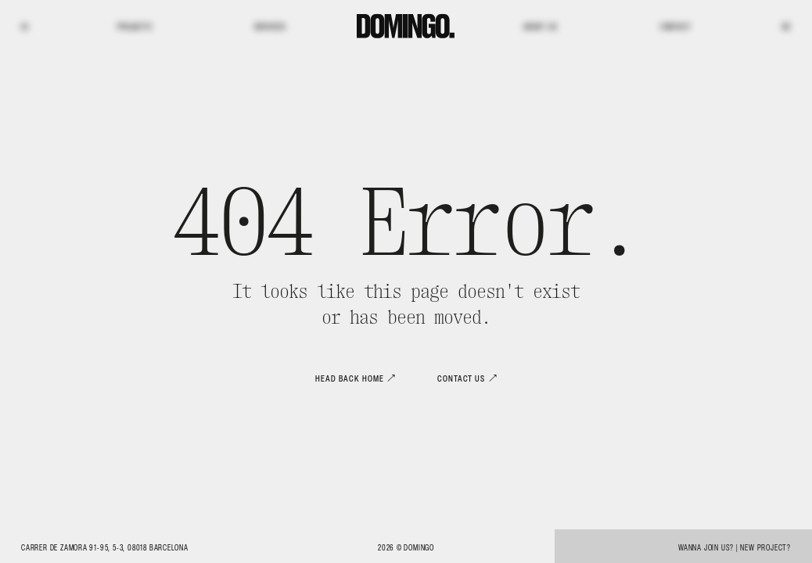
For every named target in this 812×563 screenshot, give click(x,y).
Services (270, 27)
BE (786, 27)
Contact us (461, 378)
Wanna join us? (706, 548)
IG (24, 27)
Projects (134, 27)
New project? (765, 548)
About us (540, 27)
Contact (676, 27)
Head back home (349, 378)
